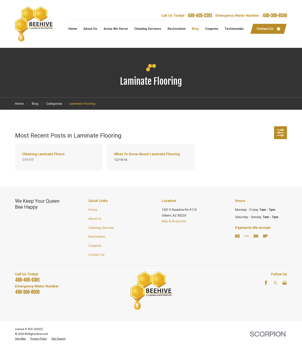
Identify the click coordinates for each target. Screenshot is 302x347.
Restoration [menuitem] (176, 29)
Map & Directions (174, 221)
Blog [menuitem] (195, 29)
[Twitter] (275, 283)
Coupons (94, 245)
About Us (95, 219)
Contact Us (96, 255)
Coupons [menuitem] (211, 29)
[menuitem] (20, 338)
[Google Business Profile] (284, 283)
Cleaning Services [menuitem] (147, 29)
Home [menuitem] (72, 29)
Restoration (96, 236)
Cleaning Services (101, 228)
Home (92, 210)
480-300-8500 (275, 15)
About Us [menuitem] (90, 29)
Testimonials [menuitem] (234, 29)
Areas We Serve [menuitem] (116, 29)
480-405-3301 (200, 15)
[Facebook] (266, 283)
